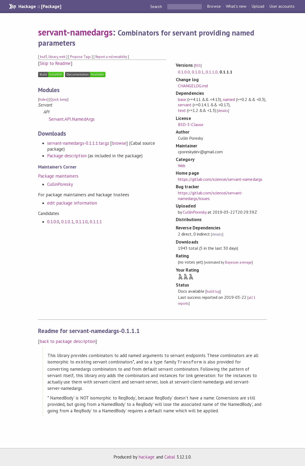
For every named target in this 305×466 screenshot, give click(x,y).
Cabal (169, 456)
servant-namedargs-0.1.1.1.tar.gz (78, 143)
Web (181, 165)
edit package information (72, 203)
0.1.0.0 (53, 222)
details (223, 110)
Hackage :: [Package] (39, 6)
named (229, 99)
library (53, 56)
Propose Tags (80, 56)
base (182, 99)
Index (43, 99)
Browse (214, 6)
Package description (66, 156)
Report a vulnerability (111, 56)
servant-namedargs (75, 32)
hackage (146, 456)
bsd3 (43, 56)
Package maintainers (58, 176)
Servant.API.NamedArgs (72, 119)
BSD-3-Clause (190, 124)
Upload (257, 6)
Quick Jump (58, 99)
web (62, 56)
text (182, 110)
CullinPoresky (60, 184)
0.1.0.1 (67, 222)
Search (156, 6)
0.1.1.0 (82, 222)
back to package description (67, 341)
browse (119, 143)
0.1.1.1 (96, 222)
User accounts (282, 6)
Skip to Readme (55, 63)
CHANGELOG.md (193, 85)
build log (213, 291)
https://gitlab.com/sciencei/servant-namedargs (220, 179)
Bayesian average (238, 262)
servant (185, 104)
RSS (198, 65)
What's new (236, 6)
